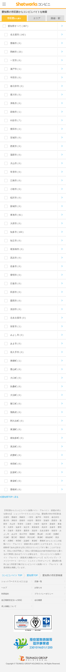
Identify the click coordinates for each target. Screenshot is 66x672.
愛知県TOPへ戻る (10, 497)
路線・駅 (55, 18)
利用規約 (5, 594)
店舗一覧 (38, 581)
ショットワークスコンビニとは (14, 581)
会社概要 (38, 600)
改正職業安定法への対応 (11, 600)
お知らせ (38, 588)
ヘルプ (4, 588)
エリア (36, 18)
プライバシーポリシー (43, 594)
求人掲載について (8, 606)
